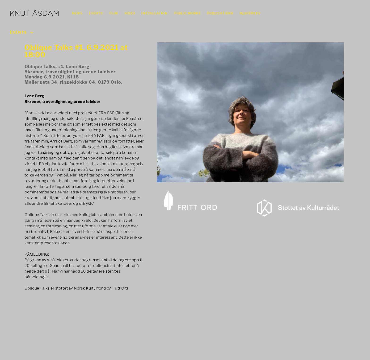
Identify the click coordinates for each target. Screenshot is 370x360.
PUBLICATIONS (220, 13)
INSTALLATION (155, 13)
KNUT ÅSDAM (34, 14)
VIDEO (129, 13)
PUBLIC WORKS (187, 13)
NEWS (77, 13)
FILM (113, 13)
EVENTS (96, 13)
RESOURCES (250, 13)
